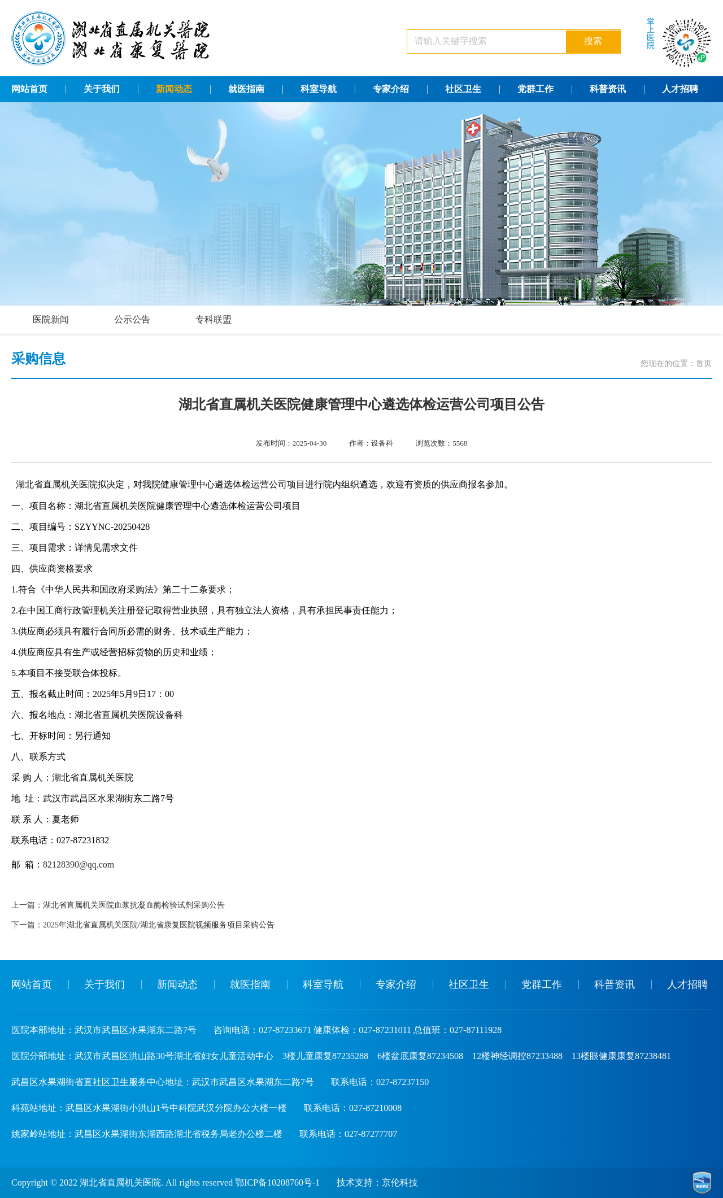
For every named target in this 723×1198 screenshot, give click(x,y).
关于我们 (102, 89)
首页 (704, 363)
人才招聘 (680, 89)
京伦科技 (400, 1182)
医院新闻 (51, 319)
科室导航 (318, 89)
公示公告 (132, 319)
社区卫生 (463, 89)
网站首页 (29, 89)
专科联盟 (213, 319)
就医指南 (246, 89)
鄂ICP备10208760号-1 (277, 1182)
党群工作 (535, 89)
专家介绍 (391, 89)
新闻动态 (174, 89)
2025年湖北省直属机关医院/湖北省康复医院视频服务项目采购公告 (159, 925)
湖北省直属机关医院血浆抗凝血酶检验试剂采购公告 (134, 905)
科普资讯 (608, 89)
